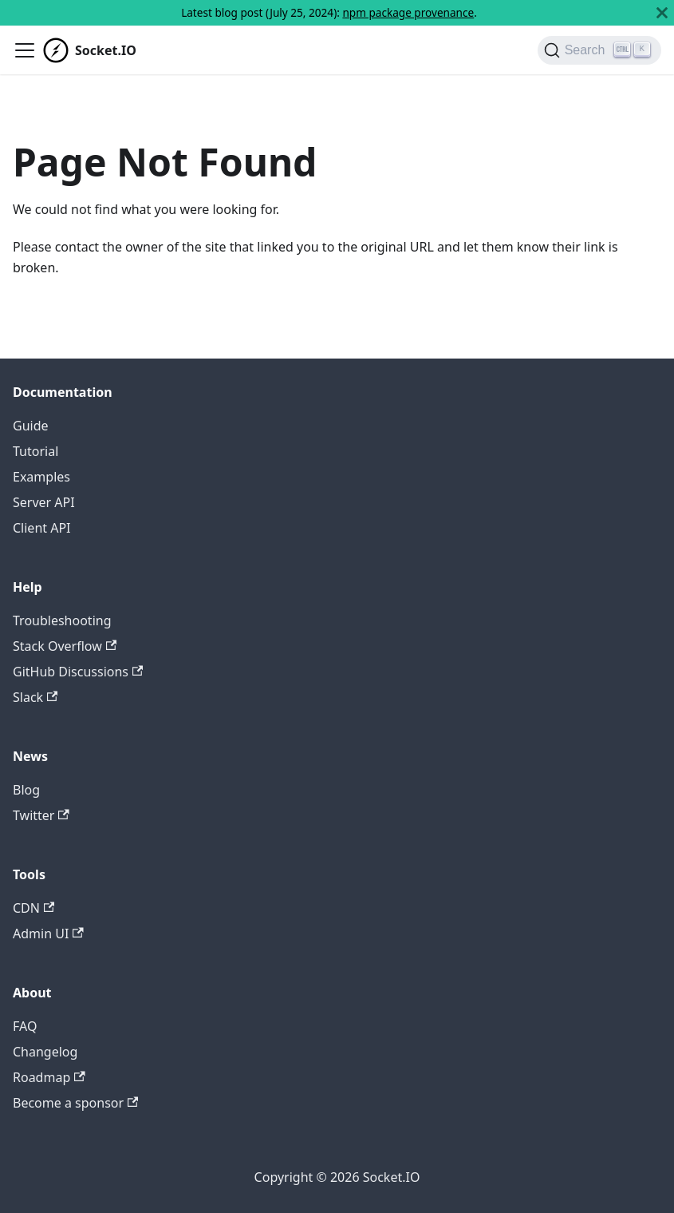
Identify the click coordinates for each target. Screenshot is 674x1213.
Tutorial (35, 451)
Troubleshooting (62, 620)
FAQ (25, 1026)
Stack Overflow (64, 646)
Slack (35, 697)
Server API (44, 502)
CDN (33, 908)
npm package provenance (408, 12)
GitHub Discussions (78, 671)
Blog (26, 790)
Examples (41, 477)
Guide (31, 425)
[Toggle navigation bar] (25, 50)
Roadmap (49, 1077)
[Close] (662, 13)
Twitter (41, 815)
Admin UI (48, 933)
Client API (42, 528)
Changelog (45, 1051)
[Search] (599, 50)
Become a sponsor (75, 1103)
